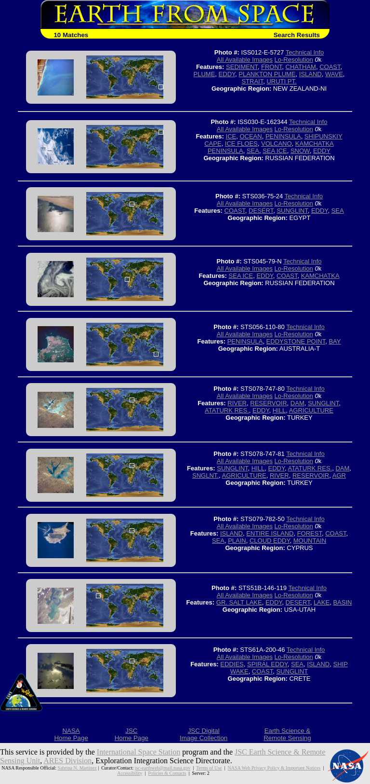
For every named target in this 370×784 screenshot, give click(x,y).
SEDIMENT (242, 66)
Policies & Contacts (167, 773)
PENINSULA (283, 136)
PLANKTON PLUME (266, 74)
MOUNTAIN (309, 540)
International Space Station (138, 752)
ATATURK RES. (227, 410)
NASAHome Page (71, 734)
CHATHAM (301, 66)
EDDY (227, 74)
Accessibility (129, 773)
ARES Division (67, 760)
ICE (231, 136)
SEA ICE (275, 150)
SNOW (300, 150)
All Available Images (245, 59)
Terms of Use (209, 767)
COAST (329, 66)
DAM (297, 403)
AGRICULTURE (311, 410)
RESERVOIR (268, 403)
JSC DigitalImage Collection (203, 734)
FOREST (309, 533)
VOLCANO (276, 143)
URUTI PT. (281, 81)
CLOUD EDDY (270, 540)
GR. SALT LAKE (239, 602)
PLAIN (237, 540)
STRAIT (252, 81)
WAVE (334, 74)
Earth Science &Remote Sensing (287, 734)
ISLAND (310, 74)
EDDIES (231, 664)
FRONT (271, 66)
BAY (335, 341)
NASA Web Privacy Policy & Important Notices (273, 767)
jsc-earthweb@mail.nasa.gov (162, 767)
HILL (279, 410)
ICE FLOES (241, 143)
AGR (339, 475)
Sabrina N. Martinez (77, 767)
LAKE (322, 602)
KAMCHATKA (320, 275)
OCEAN (250, 136)
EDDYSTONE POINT (296, 341)
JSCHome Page (131, 734)
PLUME (204, 74)
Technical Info (305, 52)
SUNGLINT (292, 210)
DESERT (261, 210)
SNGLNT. (205, 475)
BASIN (342, 602)
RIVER (237, 403)
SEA (253, 150)
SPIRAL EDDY (267, 664)
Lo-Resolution (294, 59)
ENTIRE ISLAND (269, 533)
